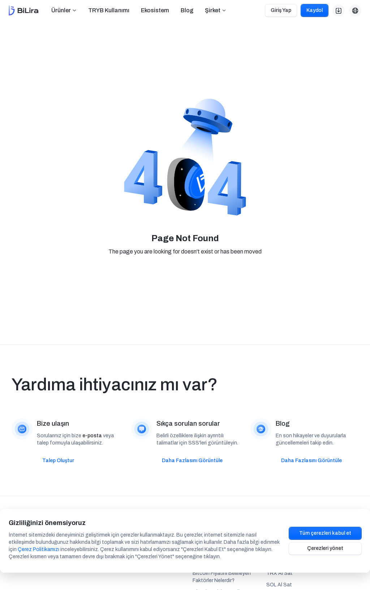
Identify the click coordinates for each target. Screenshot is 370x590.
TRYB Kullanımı (108, 10)
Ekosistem (155, 10)
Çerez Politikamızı (38, 549)
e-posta (92, 435)
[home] (23, 10)
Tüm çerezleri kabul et (325, 533)
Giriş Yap (281, 10)
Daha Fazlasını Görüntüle (192, 460)
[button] (64, 10)
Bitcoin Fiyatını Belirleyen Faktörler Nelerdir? (222, 577)
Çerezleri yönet (325, 548)
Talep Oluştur (58, 460)
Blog (187, 10)
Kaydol (314, 10)
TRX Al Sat (279, 573)
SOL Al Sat (279, 584)
